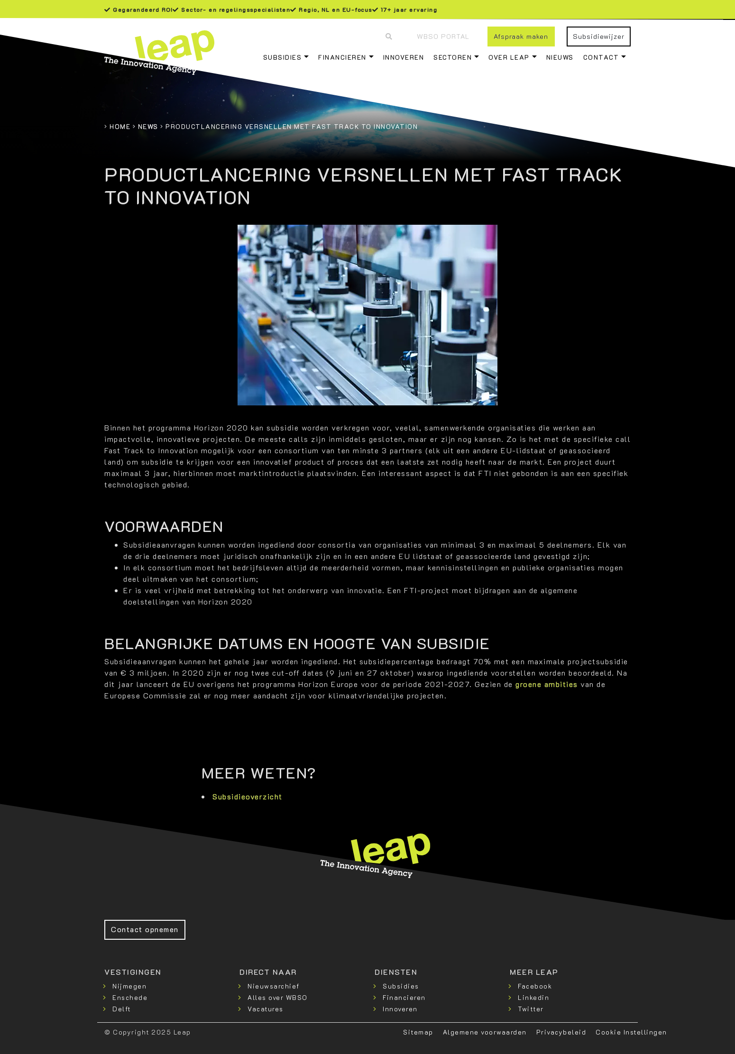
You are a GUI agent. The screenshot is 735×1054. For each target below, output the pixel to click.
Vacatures (266, 1009)
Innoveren (403, 57)
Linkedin (533, 997)
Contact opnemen (145, 929)
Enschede (129, 997)
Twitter (531, 1009)
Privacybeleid (561, 1032)
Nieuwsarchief (274, 986)
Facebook (535, 986)
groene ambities (546, 684)
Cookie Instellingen (631, 1032)
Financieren (342, 57)
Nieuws (560, 57)
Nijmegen (129, 986)
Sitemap (418, 1032)
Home (120, 126)
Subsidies (282, 57)
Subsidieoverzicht (247, 796)
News (148, 126)
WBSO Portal (443, 36)
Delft (121, 1009)
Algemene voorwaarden (485, 1032)
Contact (601, 57)
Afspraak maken (521, 36)
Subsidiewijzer (599, 36)
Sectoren (452, 57)
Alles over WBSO (278, 997)
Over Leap (509, 57)
